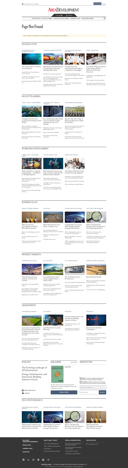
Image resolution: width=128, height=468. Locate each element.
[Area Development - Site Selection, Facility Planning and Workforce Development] (64, 10)
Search (69, 15)
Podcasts (68, 311)
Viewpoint (89, 311)
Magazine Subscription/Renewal (30, 441)
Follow (59, 15)
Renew (104, 4)
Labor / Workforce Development (52, 446)
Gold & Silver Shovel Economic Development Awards (73, 444)
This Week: (93, 382)
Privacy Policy (69, 466)
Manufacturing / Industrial (95, 260)
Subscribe (97, 3)
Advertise (36, 4)
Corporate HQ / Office (29, 260)
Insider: (92, 379)
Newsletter (27, 445)
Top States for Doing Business (73, 453)
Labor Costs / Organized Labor (30, 155)
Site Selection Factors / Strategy (73, 51)
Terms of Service (77, 466)
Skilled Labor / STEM (50, 155)
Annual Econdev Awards (30, 208)
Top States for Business (94, 208)
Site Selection (47, 448)
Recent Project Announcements (52, 451)
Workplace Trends (71, 155)
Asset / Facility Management (31, 102)
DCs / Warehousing (71, 260)
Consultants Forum (28, 4)
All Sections (104, 18)
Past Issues (73, 362)
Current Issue (27, 448)
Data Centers (47, 260)
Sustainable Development (73, 102)
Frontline (46, 208)
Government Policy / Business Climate (29, 51)
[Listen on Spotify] (35, 393)
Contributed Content (29, 311)
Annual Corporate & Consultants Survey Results (73, 448)
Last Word (46, 311)
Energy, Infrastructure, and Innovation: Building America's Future (34, 377)
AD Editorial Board (87, 18)
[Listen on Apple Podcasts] (35, 390)
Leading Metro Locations (73, 208)
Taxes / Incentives (92, 50)
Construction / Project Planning (51, 103)
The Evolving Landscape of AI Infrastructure (34, 369)
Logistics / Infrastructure (52, 50)
